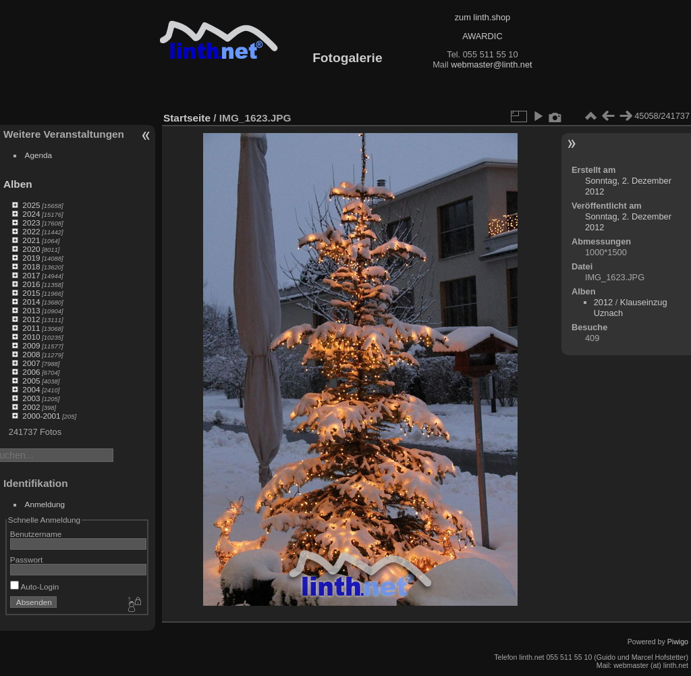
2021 (31, 240)
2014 (31, 301)
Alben (17, 184)
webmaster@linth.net (491, 64)
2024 (31, 213)
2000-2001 (41, 415)
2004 (31, 389)
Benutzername (36, 533)
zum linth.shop (483, 17)
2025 (31, 205)
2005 (31, 380)
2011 (31, 327)
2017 (31, 275)
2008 (31, 354)
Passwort (26, 559)
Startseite (187, 118)
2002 (31, 406)
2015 (31, 292)
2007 (31, 363)
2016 (31, 284)
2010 (31, 336)
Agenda (39, 155)
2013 (31, 310)
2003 (31, 398)
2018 (31, 266)
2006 (31, 371)
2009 (31, 345)
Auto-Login (34, 586)
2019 (31, 257)
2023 (31, 222)
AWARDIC (482, 36)
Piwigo (677, 642)
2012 (31, 319)
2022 (31, 231)
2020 (31, 248)
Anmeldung (45, 504)
